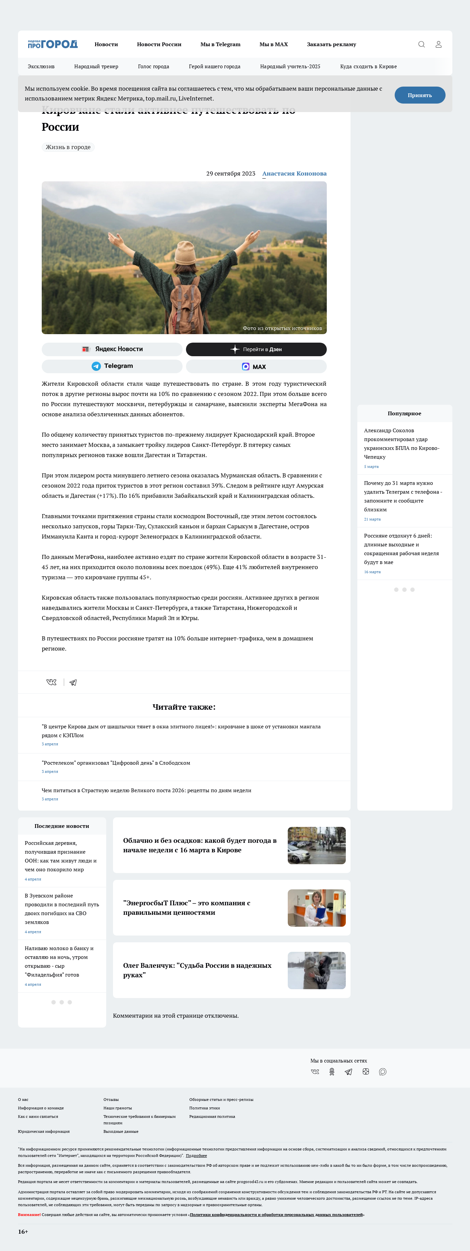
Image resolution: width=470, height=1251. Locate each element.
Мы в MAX (274, 44)
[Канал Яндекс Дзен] (256, 349)
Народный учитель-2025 (290, 66)
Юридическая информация (44, 1131)
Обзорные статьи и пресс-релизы (221, 1099)
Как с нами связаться (38, 1116)
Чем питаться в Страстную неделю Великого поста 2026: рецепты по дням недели (184, 795)
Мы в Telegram (221, 44)
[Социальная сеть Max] (256, 366)
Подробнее (196, 1155)
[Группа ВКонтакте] (314, 1071)
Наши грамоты (118, 1107)
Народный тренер (96, 66)
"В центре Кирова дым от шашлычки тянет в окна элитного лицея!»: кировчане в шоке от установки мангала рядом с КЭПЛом (184, 735)
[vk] (52, 682)
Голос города (154, 66)
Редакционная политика (212, 1116)
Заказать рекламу (331, 44)
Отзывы (111, 1099)
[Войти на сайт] (439, 44)
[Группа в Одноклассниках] (331, 1071)
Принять (420, 95)
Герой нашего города (215, 66)
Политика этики (204, 1107)
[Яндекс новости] (112, 349)
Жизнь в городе (68, 147)
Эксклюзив (41, 66)
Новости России (159, 44)
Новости (106, 44)
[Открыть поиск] (422, 44)
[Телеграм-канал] (112, 366)
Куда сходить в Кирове (368, 66)
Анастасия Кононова (294, 173)
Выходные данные (121, 1131)
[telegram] (75, 682)
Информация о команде (41, 1107)
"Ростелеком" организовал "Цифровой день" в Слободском (184, 767)
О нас (23, 1099)
